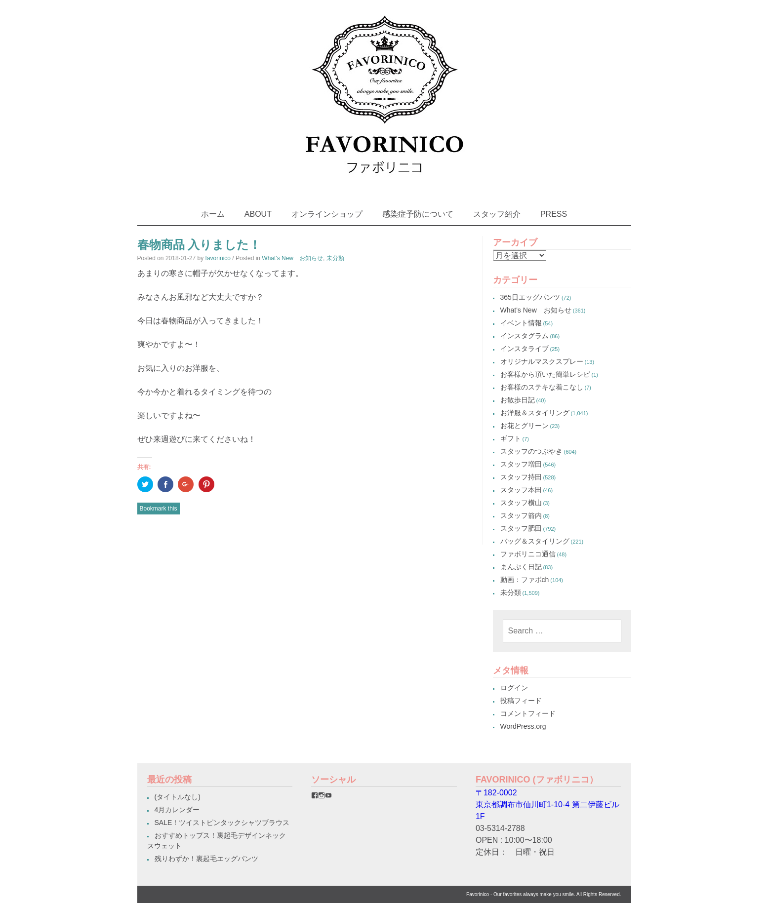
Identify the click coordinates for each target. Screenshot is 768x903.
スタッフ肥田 (521, 528)
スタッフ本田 (521, 490)
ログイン (514, 688)
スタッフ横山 (521, 503)
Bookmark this (158, 508)
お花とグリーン (524, 426)
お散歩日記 (517, 400)
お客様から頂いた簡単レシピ (545, 374)
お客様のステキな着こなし (541, 387)
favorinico (218, 258)
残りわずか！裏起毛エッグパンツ (206, 859)
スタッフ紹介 (497, 214)
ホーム (213, 214)
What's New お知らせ (292, 258)
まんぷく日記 (521, 567)
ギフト (510, 438)
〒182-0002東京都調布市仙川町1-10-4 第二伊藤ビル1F (547, 804)
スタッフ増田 (521, 464)
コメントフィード (528, 713)
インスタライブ (524, 349)
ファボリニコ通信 (528, 554)
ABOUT (258, 214)
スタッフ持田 (521, 477)
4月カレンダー (177, 810)
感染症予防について (417, 214)
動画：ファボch (524, 580)
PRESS (553, 214)
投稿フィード (521, 701)
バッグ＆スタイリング (534, 541)
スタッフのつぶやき (531, 451)
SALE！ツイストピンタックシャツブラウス (222, 822)
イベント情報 (521, 323)
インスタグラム (524, 336)
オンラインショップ (327, 214)
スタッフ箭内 (521, 515)
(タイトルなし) (178, 797)
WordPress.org (523, 726)
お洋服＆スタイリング (534, 413)
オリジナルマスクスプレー (541, 361)
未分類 (335, 258)
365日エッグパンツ (530, 297)
